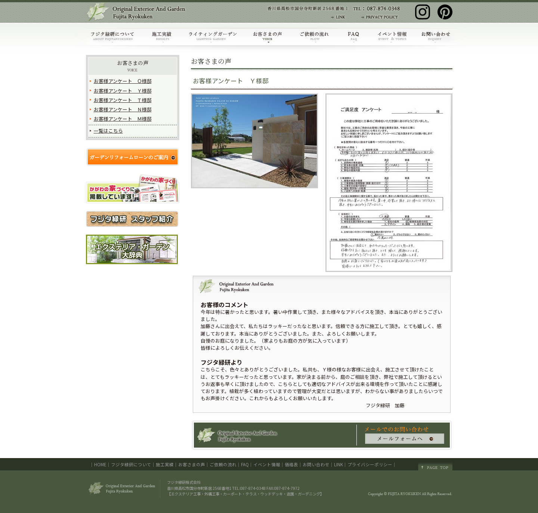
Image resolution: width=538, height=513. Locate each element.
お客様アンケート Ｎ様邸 (123, 109)
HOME (100, 464)
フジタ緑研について (131, 464)
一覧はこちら (108, 130)
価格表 (291, 464)
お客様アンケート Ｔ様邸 (123, 99)
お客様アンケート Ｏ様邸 (123, 80)
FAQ (245, 464)
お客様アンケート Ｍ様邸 (123, 118)
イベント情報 (266, 464)
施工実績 (165, 464)
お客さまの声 (132, 65)
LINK (338, 464)
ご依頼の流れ (223, 464)
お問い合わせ (316, 464)
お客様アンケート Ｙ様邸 (123, 90)
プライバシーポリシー (369, 464)
